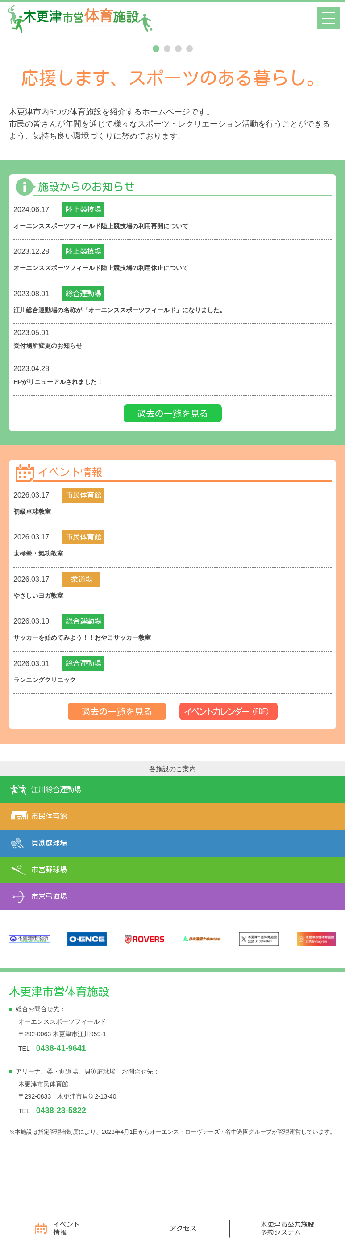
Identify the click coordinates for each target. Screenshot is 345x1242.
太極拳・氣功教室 (42, 614)
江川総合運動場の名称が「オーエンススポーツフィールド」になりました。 (134, 372)
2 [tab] (167, 112)
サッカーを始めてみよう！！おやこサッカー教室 (91, 697)
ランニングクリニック (49, 739)
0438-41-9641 (61, 1107)
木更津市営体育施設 (59, 1050)
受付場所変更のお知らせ (52, 408)
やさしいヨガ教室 (42, 655)
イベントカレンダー (228, 770)
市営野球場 (49, 928)
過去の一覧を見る (172, 474)
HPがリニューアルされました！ (64, 443)
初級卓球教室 (34, 572)
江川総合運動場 (56, 848)
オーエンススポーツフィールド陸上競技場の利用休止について (113, 331)
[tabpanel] (172, 68)
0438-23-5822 (61, 1169)
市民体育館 (49, 875)
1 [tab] (156, 112)
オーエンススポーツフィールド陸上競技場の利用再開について (114, 289)
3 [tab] (178, 112)
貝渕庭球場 (49, 902)
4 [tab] (189, 112)
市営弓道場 (49, 955)
